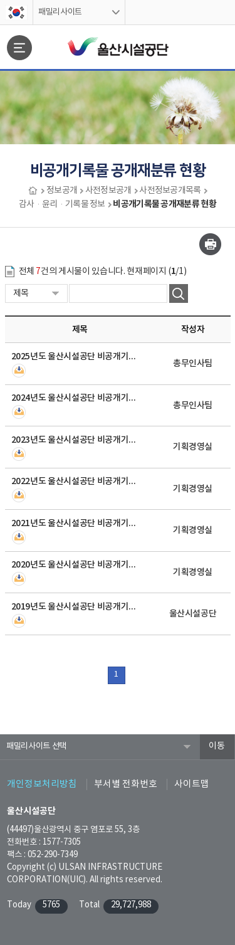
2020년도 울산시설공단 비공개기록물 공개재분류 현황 (74, 564)
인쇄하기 (210, 244)
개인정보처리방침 (42, 784)
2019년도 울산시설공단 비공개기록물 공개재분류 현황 (74, 606)
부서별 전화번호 (125, 784)
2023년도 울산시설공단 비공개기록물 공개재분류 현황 (74, 440)
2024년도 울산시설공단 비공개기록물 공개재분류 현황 (74, 398)
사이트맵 (191, 784)
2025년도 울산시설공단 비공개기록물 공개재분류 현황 (74, 356)
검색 (178, 293)
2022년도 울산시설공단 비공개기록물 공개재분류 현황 (74, 481)
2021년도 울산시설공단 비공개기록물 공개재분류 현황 (74, 523)
